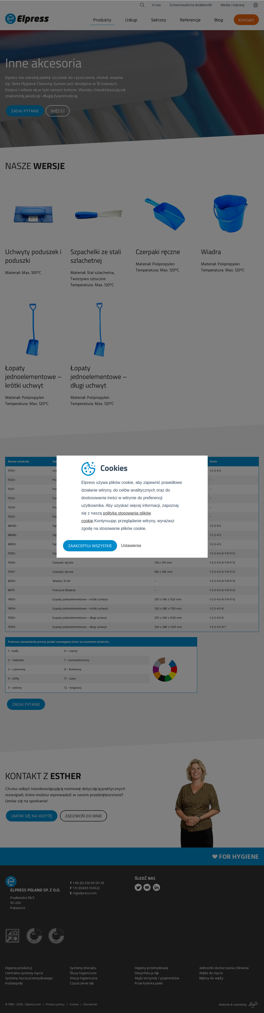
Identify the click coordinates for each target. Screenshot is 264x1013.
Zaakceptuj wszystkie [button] (90, 546)
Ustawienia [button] (131, 545)
